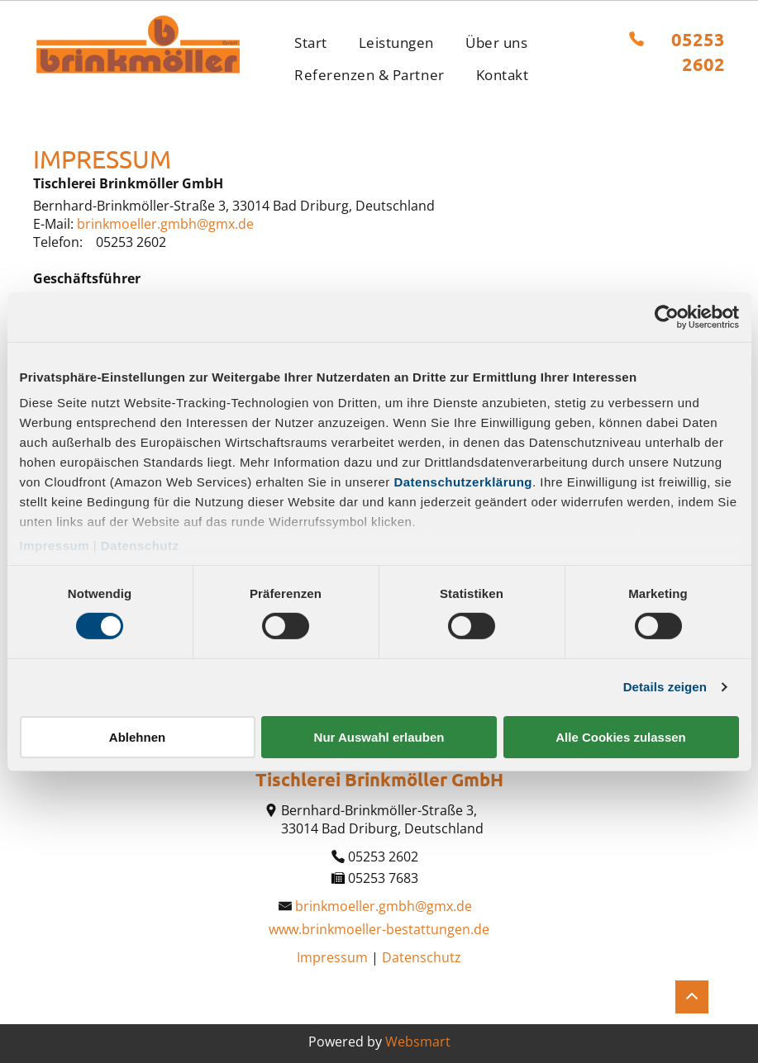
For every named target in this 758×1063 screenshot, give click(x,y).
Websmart (418, 1041)
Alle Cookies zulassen (620, 737)
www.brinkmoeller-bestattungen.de (379, 929)
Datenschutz (140, 546)
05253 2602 (131, 242)
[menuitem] (311, 42)
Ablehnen (137, 737)
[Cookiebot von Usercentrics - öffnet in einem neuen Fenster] (666, 316)
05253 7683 (383, 878)
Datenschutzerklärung (462, 482)
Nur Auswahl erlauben (379, 737)
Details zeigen (665, 687)
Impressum (55, 546)
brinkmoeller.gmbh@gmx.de (165, 224)
